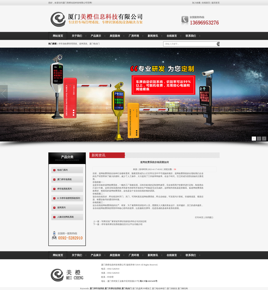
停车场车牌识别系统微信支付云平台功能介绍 (121, 224)
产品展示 (96, 35)
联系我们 (191, 35)
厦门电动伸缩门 (159, 288)
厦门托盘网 (137, 288)
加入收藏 (196, 3)
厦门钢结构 (183, 288)
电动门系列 (62, 170)
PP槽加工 (147, 288)
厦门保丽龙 (172, 288)
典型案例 (115, 35)
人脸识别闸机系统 (65, 217)
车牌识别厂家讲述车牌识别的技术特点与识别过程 (123, 221)
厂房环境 (134, 35)
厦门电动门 (94, 44)
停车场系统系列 (64, 189)
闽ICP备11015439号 (148, 281)
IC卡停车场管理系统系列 (68, 198)
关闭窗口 (209, 217)
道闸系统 (83, 44)
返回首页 (215, 3)
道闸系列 (61, 207)
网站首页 (58, 35)
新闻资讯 (153, 35)
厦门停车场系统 (64, 179)
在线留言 (206, 3)
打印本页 (199, 217)
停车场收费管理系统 (68, 44)
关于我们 (77, 35)
